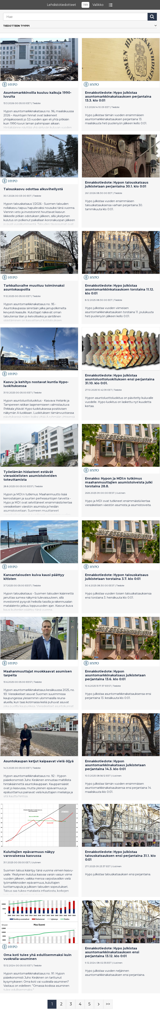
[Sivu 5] (89, 1004)
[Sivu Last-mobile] (108, 1004)
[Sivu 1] (52, 1004)
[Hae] (75, 17)
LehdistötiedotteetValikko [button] (80, 5)
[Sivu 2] (61, 1004)
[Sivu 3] (70, 1004)
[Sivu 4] (80, 1004)
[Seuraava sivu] (98, 1004)
